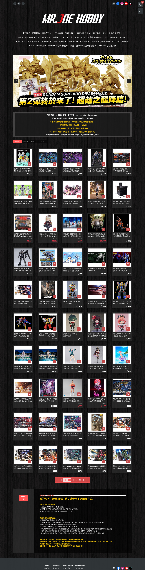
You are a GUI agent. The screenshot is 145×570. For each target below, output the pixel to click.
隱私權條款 (79, 568)
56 (80, 480)
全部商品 (56, 565)
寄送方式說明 (67, 568)
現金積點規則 (80, 565)
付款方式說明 (68, 565)
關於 (47, 565)
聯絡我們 (47, 568)
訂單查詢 (56, 568)
